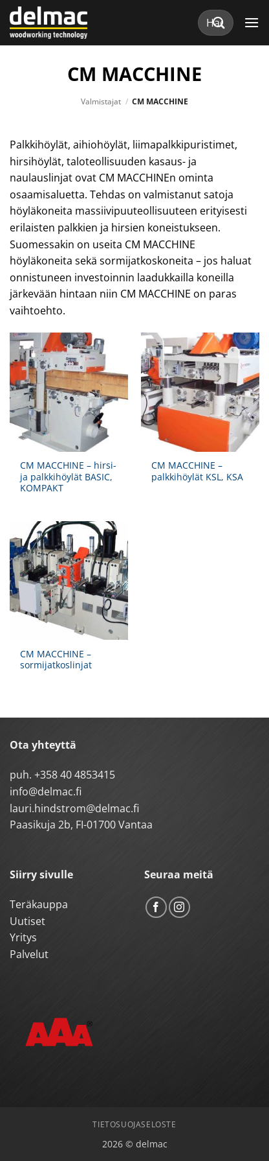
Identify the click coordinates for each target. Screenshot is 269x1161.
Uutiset (27, 921)
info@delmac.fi (45, 791)
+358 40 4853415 (74, 775)
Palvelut (29, 954)
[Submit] (219, 22)
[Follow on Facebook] (156, 907)
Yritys (23, 937)
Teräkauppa (39, 904)
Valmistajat (101, 101)
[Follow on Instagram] (179, 907)
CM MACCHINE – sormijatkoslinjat (56, 659)
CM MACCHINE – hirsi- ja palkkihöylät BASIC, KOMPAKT (68, 477)
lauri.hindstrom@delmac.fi (74, 808)
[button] (251, 22)
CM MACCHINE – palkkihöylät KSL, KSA (197, 471)
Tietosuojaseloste (134, 1124)
